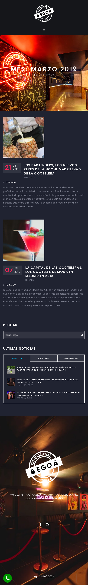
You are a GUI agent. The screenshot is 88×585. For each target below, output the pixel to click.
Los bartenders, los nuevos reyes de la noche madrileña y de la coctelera (53, 169)
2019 (43, 75)
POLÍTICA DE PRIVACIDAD (39, 494)
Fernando (11, 182)
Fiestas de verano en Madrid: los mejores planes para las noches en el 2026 (48, 381)
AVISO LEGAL (16, 494)
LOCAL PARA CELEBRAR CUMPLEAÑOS (44, 498)
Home (36, 75)
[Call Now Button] (7, 578)
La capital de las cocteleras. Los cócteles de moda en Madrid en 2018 (53, 271)
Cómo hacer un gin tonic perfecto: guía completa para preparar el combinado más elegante (46, 368)
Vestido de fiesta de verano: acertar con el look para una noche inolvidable (48, 394)
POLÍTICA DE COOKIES (66, 494)
